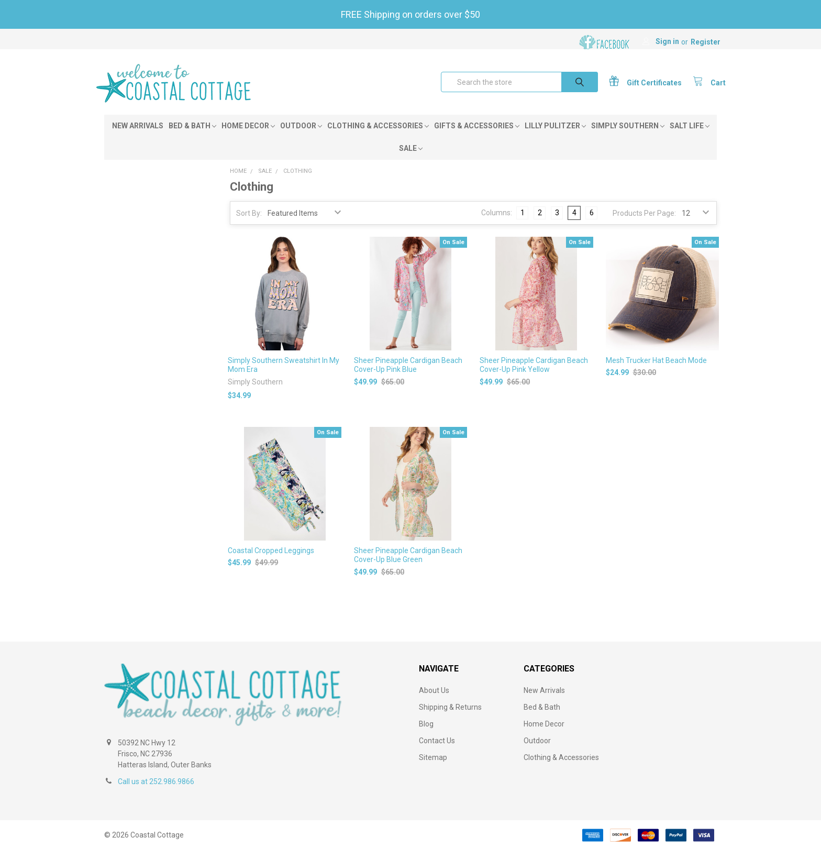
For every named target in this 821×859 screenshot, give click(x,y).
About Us (434, 699)
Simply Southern (627, 134)
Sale (411, 157)
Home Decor (248, 134)
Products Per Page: (644, 222)
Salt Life (689, 134)
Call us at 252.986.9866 (156, 790)
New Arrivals (137, 134)
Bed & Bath (192, 134)
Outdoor (301, 134)
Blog (426, 733)
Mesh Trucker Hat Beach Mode (656, 369)
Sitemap (433, 766)
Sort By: (249, 222)
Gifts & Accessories (476, 134)
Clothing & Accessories (378, 134)
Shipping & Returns (450, 716)
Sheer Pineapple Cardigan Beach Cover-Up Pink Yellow (534, 373)
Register (705, 42)
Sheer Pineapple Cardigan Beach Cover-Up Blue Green (408, 564)
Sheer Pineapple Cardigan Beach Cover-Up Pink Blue (408, 373)
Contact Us (437, 749)
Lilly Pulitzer (555, 134)
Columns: (496, 221)
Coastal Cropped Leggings (271, 559)
